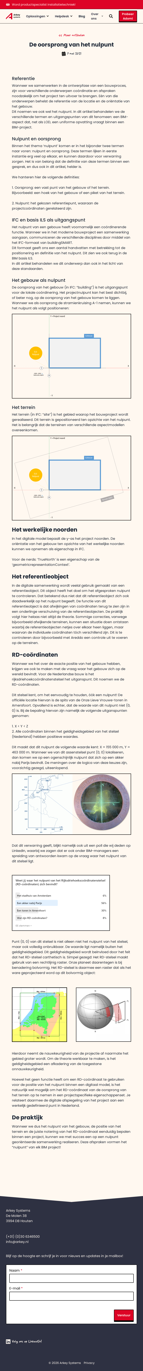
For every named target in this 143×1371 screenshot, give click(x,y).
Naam (15, 1270)
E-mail (16, 1288)
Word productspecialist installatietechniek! (41, 4)
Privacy (89, 1362)
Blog (82, 16)
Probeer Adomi (128, 16)
